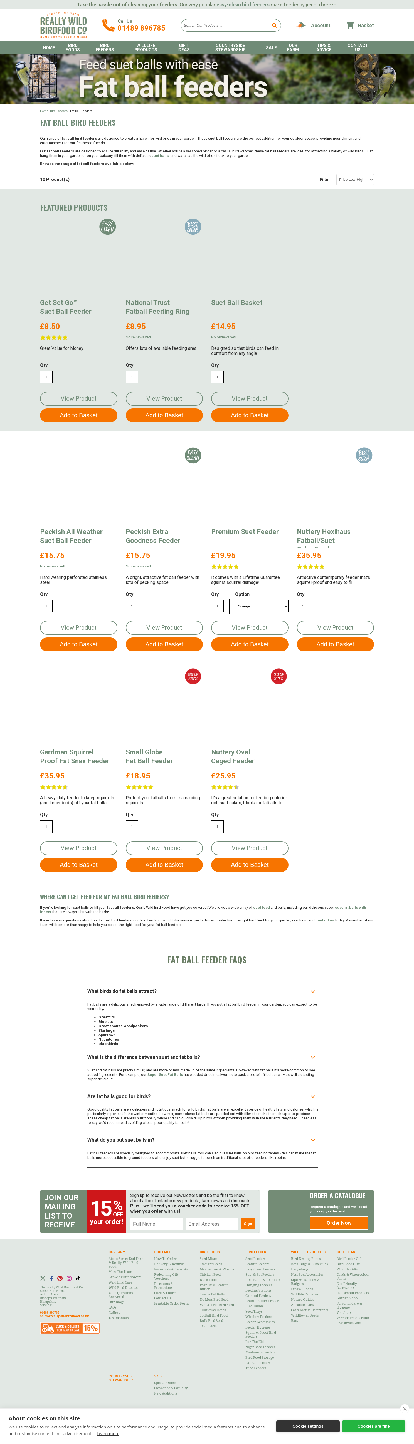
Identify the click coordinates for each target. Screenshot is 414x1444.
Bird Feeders (105, 47)
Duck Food (208, 1280)
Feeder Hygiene (257, 1327)
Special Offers (165, 1383)
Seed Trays (253, 1312)
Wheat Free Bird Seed (217, 1305)
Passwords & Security (171, 1269)
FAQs (112, 1307)
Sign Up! (248, 1225)
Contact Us (358, 47)
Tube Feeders (255, 1368)
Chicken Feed (210, 1275)
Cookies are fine (374, 1426)
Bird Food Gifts (348, 1264)
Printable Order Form (171, 1303)
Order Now (339, 1223)
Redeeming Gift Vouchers (166, 1276)
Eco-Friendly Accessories (347, 1286)
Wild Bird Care (120, 1282)
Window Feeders (258, 1317)
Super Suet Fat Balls (165, 1074)
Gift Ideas (184, 47)
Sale (271, 47)
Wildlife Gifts (347, 1269)
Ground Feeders (258, 1296)
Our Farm (293, 47)
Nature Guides (302, 1300)
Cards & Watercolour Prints (353, 1276)
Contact (162, 1252)
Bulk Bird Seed (211, 1321)
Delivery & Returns (169, 1264)
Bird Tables (254, 1306)
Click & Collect (165, 1293)
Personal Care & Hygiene (349, 1305)
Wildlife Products (145, 47)
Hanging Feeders (258, 1285)
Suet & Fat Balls (212, 1294)
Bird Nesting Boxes (306, 1259)
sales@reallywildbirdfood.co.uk (64, 1316)
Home (49, 47)
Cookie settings (308, 1426)
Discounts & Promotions (163, 1286)
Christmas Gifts (349, 1323)
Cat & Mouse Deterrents (309, 1310)
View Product (79, 398)
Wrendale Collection (353, 1318)
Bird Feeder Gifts (350, 1259)
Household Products (353, 1293)
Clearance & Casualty (171, 1388)
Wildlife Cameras (304, 1294)
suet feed (261, 907)
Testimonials (119, 1318)
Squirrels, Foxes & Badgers (305, 1282)
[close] (404, 1408)
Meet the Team (120, 1272)
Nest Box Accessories (307, 1275)
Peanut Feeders (257, 1264)
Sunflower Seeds (213, 1310)
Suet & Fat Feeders (259, 1275)
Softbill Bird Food (214, 1315)
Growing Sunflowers (125, 1277)
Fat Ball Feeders (257, 1363)
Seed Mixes (208, 1259)
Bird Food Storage (259, 1358)
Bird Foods (73, 47)
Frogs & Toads (302, 1289)
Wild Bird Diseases (123, 1288)
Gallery (114, 1313)
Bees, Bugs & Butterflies (309, 1264)
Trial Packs (208, 1326)
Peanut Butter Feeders (262, 1301)
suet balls (160, 155)
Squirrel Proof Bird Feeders (260, 1334)
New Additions (165, 1393)
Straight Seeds (211, 1264)
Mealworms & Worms (217, 1269)
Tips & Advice (324, 47)
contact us (325, 920)
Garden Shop (347, 1298)
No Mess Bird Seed (214, 1300)
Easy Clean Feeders (260, 1269)
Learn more (108, 1433)
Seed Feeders (255, 1259)
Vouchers (344, 1313)
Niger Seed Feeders (260, 1347)
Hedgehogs (299, 1269)
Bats (294, 1321)
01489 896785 (141, 28)
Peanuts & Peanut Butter (214, 1287)
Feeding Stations (258, 1290)
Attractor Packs (303, 1305)
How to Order (165, 1259)
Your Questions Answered (121, 1295)
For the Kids (255, 1342)
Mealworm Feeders (260, 1352)
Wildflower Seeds (305, 1315)
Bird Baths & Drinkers (262, 1280)
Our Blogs (116, 1302)
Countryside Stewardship (230, 47)
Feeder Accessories (260, 1322)
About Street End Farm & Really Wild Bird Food (126, 1263)
